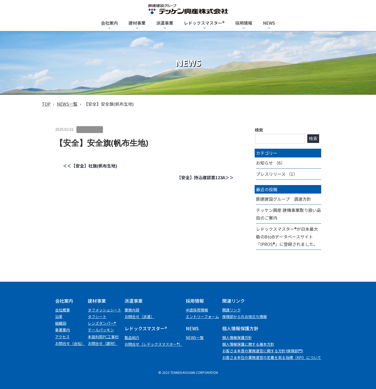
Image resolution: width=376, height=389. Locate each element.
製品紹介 (132, 337)
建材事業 (137, 23)
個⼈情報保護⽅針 (237, 337)
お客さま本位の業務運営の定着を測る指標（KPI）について (271, 357)
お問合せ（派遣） (139, 316)
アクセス (62, 336)
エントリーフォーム (202, 316)
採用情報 (243, 23)
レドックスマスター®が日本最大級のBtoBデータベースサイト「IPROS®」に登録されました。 (287, 236)
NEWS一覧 (67, 104)
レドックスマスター (204, 23)
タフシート (97, 316)
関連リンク (231, 310)
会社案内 (109, 23)
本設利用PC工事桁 (103, 336)
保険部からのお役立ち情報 (244, 316)
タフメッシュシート (104, 310)
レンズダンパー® (102, 323)
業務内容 (132, 310)
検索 (259, 130)
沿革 (59, 316)
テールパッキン (101, 329)
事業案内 (62, 329)
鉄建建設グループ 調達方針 (283, 199)
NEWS (269, 23)
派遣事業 (164, 23)
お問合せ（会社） (70, 343)
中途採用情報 (197, 310)
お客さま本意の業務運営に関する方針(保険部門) (262, 350)
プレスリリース (271, 174)
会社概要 (62, 310)
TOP (46, 104)
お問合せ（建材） (103, 343)
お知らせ (264, 163)
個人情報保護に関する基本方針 (248, 344)
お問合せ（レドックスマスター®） (154, 344)
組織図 (60, 323)
